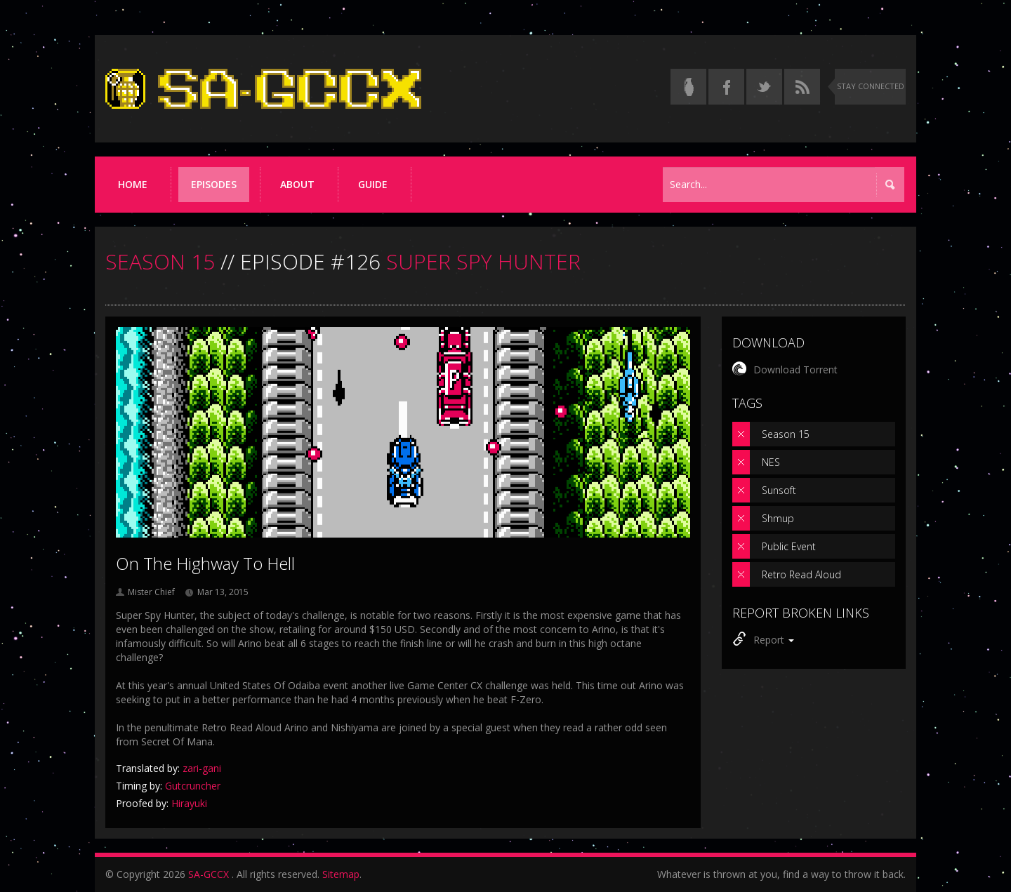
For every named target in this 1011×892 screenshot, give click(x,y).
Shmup (778, 518)
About (297, 184)
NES (771, 462)
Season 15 (786, 434)
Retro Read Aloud (801, 574)
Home (132, 184)
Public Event (789, 546)
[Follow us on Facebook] (726, 87)
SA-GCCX (208, 874)
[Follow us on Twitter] (764, 87)
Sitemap (340, 874)
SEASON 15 (160, 261)
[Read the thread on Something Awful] (688, 87)
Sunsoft (779, 490)
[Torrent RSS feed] (802, 87)
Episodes (214, 184)
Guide (373, 184)
